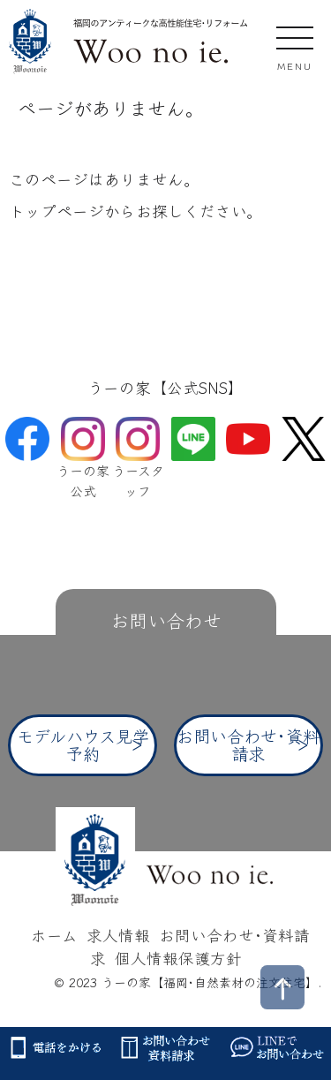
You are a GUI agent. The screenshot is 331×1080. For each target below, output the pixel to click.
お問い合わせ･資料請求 (248, 744)
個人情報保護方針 (178, 958)
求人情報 (118, 935)
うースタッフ (138, 463)
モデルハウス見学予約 (83, 744)
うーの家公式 (82, 463)
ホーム (54, 935)
